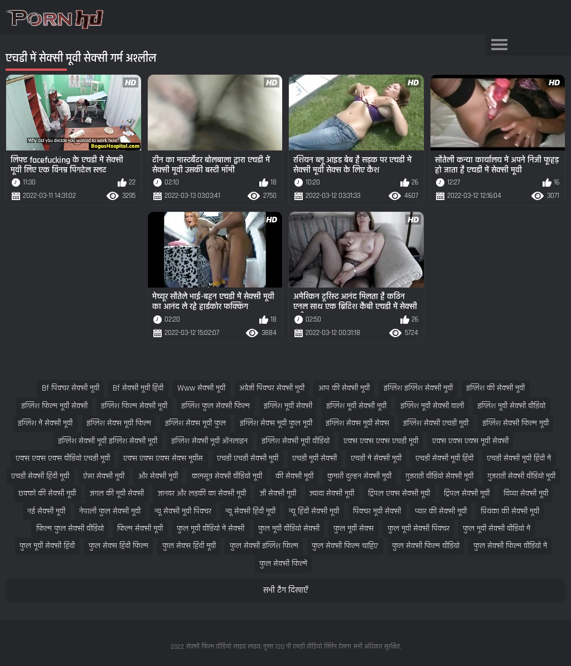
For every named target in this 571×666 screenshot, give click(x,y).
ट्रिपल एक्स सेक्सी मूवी (399, 493)
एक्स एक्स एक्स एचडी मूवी (380, 441)
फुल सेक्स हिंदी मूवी (189, 546)
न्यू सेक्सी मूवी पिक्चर (182, 511)
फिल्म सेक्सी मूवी (140, 528)
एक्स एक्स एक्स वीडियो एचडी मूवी (63, 458)
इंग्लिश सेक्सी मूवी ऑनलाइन (209, 441)
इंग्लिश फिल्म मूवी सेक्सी (54, 406)
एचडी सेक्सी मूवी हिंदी (444, 458)
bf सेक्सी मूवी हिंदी (138, 388)
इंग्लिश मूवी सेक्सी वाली (432, 406)
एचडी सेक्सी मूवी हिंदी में (519, 458)
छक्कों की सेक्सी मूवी (47, 493)
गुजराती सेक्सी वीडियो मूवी (521, 476)
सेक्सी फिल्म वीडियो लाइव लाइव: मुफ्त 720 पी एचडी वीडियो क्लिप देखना (268, 647)
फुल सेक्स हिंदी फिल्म (118, 546)
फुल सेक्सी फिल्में (283, 563)
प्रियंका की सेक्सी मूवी (510, 511)
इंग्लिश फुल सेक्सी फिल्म (215, 406)
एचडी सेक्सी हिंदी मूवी (40, 476)
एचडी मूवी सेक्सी (314, 458)
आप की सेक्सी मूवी (344, 388)
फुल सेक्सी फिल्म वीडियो (425, 546)
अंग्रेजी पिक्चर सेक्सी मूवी (271, 388)
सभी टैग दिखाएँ (285, 590)
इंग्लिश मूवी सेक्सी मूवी (356, 406)
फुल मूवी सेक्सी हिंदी (47, 546)
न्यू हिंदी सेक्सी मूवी (314, 511)
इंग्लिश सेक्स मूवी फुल (195, 423)
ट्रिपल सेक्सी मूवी (467, 493)
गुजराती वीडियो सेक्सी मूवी (439, 476)
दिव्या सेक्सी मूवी (526, 493)
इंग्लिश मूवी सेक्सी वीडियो (511, 406)
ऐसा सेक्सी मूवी (103, 476)
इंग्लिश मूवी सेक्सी (288, 406)
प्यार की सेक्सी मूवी (441, 511)
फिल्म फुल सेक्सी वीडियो (70, 528)
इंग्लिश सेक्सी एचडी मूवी (435, 423)
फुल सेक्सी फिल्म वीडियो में (510, 546)
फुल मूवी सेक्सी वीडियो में (496, 528)
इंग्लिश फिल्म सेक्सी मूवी (134, 406)
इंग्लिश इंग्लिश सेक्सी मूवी (418, 388)
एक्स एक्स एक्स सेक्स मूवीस (163, 458)
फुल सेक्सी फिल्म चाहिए (345, 546)
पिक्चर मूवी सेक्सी (377, 511)
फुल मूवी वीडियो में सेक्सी (210, 528)
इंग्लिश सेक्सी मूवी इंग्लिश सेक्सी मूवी (107, 441)
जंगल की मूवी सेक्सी (117, 493)
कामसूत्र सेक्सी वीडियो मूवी (227, 476)
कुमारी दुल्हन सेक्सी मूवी (359, 476)
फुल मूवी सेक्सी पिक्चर (418, 528)
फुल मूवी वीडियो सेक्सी (289, 528)
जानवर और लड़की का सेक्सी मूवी (202, 493)
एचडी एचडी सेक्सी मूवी (247, 458)
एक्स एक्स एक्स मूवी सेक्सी (470, 441)
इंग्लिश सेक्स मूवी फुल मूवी (276, 423)
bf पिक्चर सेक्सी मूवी (70, 388)
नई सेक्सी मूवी (46, 511)
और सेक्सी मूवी (158, 476)
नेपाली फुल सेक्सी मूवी (110, 511)
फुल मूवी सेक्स (353, 528)
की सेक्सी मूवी (294, 476)
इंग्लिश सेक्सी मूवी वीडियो (296, 441)
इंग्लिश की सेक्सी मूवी (495, 388)
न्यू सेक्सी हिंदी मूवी (250, 511)
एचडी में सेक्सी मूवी (376, 458)
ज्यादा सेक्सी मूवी (331, 493)
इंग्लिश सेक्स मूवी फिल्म (118, 423)
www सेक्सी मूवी (201, 388)
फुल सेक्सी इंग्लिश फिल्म (264, 546)
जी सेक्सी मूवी (278, 493)
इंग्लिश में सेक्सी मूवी (45, 423)
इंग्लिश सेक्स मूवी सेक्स (357, 423)
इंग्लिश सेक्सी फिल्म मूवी (515, 423)
